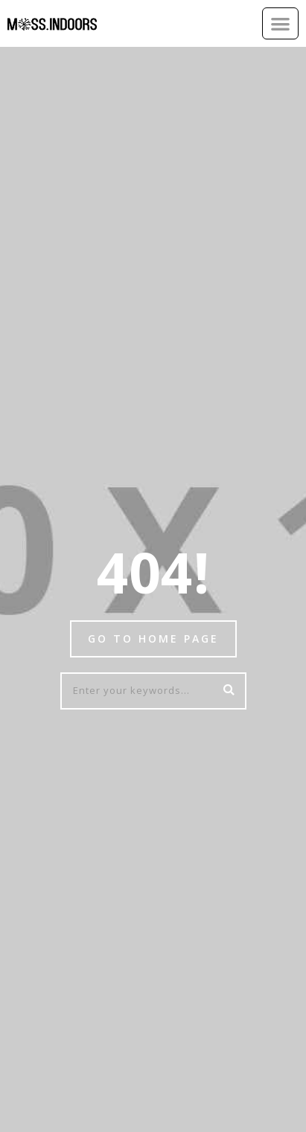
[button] (280, 23)
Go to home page (153, 638)
